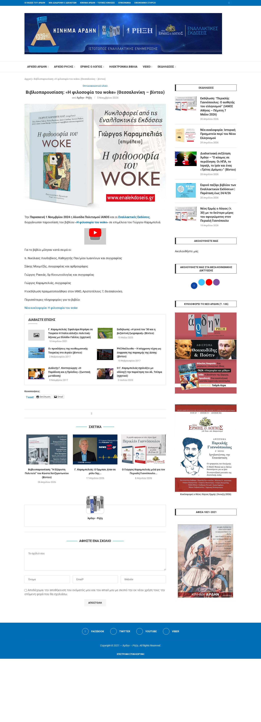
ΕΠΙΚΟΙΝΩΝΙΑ (124, 3)
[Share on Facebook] (91, 413)
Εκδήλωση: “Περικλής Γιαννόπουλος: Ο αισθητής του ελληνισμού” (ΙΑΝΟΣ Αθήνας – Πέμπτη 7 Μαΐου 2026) (217, 106)
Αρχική (28, 79)
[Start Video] (95, 236)
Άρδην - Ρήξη (84, 97)
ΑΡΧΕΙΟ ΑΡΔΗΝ (37, 66)
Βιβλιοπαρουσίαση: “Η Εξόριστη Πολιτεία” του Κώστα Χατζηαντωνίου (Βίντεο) (47, 473)
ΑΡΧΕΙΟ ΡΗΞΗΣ (63, 66)
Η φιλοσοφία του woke (92, 222)
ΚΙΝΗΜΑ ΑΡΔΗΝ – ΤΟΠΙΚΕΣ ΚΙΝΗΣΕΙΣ (97, 3)
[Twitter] (120, 631)
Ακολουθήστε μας (186, 251)
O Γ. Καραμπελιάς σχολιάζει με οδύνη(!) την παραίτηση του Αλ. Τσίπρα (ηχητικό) (139, 372)
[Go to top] (130, 654)
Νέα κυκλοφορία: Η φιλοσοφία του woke (50, 308)
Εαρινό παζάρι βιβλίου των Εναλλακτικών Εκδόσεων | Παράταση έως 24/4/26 (218, 189)
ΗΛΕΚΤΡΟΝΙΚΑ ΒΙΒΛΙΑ (123, 66)
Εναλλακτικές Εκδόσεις (134, 217)
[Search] (235, 67)
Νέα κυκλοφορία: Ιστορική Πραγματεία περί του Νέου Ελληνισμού (218, 134)
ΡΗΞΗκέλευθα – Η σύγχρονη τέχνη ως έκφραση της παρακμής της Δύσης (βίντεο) (139, 352)
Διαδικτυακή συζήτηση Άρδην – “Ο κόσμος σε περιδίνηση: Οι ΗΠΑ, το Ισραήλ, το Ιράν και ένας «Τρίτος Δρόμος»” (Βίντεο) (218, 161)
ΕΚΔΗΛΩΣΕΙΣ (166, 66)
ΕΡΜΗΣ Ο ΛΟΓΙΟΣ (91, 66)
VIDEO (146, 66)
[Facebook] (93, 631)
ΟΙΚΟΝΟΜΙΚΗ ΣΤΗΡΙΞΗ (145, 3)
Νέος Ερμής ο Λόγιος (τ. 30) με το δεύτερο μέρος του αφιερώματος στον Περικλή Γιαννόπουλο (216, 215)
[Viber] (171, 631)
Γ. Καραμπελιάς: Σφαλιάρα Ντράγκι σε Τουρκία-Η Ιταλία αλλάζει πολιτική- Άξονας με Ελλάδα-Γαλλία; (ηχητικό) (70, 333)
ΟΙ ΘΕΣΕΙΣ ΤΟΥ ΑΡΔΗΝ (34, 3)
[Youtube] (146, 631)
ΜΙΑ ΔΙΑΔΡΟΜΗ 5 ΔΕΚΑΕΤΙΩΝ (62, 3)
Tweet (30, 397)
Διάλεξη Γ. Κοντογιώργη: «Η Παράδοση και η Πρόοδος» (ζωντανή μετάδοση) (69, 372)
